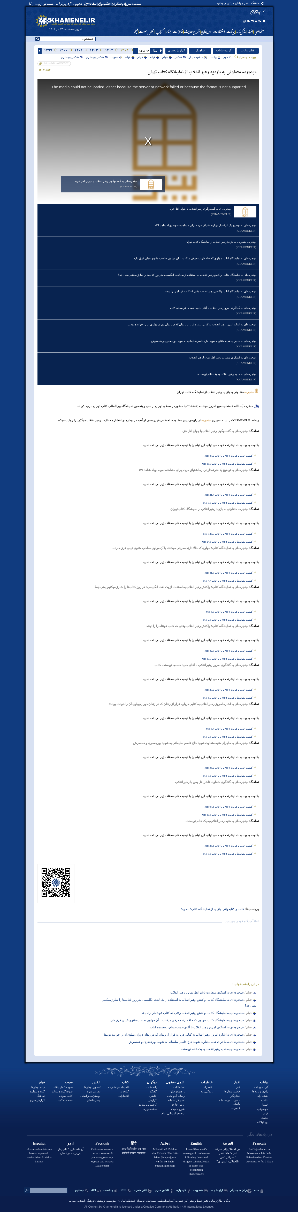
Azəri (165, 1143)
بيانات (215, 57)
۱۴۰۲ (94, 50)
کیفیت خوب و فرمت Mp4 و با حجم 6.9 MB (229, 611)
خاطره (153, 1095)
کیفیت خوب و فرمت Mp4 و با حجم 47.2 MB (229, 455)
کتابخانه (124, 1091)
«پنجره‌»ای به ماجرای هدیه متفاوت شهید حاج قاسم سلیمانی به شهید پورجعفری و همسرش (203, 340)
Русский (102, 1143)
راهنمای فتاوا (177, 1091)
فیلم (42, 1082)
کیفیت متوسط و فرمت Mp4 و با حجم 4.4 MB (228, 580)
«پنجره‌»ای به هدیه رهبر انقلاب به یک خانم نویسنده (226, 374)
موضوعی (262, 1109)
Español (39, 1143)
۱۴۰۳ (109, 50)
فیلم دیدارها (38, 1087)
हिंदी (133, 1143)
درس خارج (178, 1104)
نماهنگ (200, 50)
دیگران (152, 1082)
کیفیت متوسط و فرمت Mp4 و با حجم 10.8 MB (227, 814)
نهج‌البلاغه (262, 1122)
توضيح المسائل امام (173, 1113)
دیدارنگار (235, 1095)
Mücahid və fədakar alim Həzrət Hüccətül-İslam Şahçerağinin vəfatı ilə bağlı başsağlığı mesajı (164, 1157)
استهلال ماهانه (176, 1100)
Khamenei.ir (110, 1206)
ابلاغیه (264, 1100)
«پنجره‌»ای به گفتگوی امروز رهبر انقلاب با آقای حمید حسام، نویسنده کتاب (213, 307)
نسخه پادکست (64, 1100)
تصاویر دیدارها (92, 1087)
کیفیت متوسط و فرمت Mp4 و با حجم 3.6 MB (228, 775)
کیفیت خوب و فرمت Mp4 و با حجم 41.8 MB (229, 572)
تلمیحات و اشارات (118, 1087)
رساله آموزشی (176, 1095)
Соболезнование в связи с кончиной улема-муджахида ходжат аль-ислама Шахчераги (102, 1157)
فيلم (167, 57)
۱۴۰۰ (63, 50)
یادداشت (152, 1087)
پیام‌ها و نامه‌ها (260, 1091)
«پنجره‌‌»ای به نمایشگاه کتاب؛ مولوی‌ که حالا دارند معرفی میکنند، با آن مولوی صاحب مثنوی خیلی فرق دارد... (194, 258)
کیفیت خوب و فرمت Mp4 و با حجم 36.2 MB (229, 767)
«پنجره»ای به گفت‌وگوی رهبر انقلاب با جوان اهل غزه (106, 181)
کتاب (125, 1082)
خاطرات (206, 1082)
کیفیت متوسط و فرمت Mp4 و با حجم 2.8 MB (228, 619)
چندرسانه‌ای (94, 1100)
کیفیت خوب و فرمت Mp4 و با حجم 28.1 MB (229, 845)
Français (259, 1143)
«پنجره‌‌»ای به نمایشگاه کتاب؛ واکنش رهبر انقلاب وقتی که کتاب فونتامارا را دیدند (210, 291)
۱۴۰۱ (78, 50)
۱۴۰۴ (124, 50)
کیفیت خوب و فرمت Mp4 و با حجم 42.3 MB (229, 650)
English (196, 1143)
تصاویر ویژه (94, 1091)
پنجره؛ (185, 909)
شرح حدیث (178, 1109)
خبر (227, 57)
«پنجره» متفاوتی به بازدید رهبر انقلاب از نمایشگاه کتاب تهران (221, 241)
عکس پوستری (97, 57)
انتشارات (123, 1095)
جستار (264, 1104)
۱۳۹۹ (48, 50)
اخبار (237, 1082)
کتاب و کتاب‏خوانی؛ (232, 909)
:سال (153, 50)
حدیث (264, 1117)
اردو (70, 1143)
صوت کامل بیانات (63, 1087)
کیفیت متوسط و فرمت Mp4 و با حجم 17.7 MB (227, 658)
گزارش (152, 1100)
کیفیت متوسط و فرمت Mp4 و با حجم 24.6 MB (227, 541)
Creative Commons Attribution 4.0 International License (178, 1206)
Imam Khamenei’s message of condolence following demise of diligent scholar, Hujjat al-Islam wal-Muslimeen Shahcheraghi (196, 1161)
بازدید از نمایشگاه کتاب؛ (205, 909)
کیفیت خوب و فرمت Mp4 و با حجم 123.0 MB (227, 533)
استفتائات (179, 1087)
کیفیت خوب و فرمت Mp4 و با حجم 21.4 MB (229, 494)
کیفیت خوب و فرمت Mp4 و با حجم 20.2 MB (229, 689)
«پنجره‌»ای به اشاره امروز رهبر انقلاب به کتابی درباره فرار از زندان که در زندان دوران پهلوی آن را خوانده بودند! (191, 324)
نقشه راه (262, 1095)
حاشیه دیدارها (232, 1091)
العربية (228, 1143)
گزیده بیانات (224, 50)
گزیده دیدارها (37, 1091)
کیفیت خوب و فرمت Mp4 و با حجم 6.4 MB (229, 728)
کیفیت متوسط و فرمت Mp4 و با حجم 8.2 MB (228, 697)
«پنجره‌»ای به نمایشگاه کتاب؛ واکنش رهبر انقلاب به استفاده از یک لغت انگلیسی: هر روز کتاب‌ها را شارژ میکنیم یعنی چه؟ (187, 274)
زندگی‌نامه (206, 1091)
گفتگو (153, 1091)
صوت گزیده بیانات (62, 1091)
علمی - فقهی (175, 1082)
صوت (116, 57)
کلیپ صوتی (66, 1095)
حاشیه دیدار (198, 57)
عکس (180, 57)
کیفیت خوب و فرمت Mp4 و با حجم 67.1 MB (229, 806)
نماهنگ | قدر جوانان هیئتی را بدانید (238, 3)
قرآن (265, 1113)
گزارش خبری (176, 50)
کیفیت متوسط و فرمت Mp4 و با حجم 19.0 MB (227, 463)
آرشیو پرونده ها (148, 1104)
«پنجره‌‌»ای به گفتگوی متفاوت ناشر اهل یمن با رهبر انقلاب (222, 357)
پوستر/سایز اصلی (90, 1095)
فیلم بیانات (248, 50)
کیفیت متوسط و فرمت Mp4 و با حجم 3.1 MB (228, 502)
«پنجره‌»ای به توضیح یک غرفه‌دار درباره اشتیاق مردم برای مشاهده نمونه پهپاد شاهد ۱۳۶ (205, 225)
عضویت (235, 1107)
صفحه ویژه (150, 1109)
